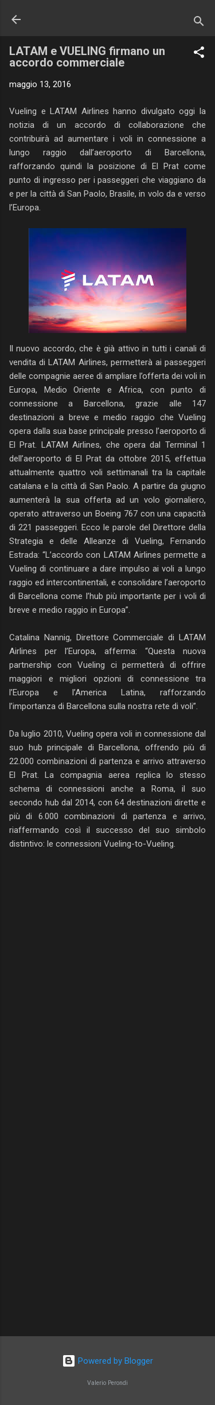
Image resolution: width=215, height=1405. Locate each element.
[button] (199, 54)
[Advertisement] (107, 1237)
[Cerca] (199, 23)
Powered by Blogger (107, 1361)
